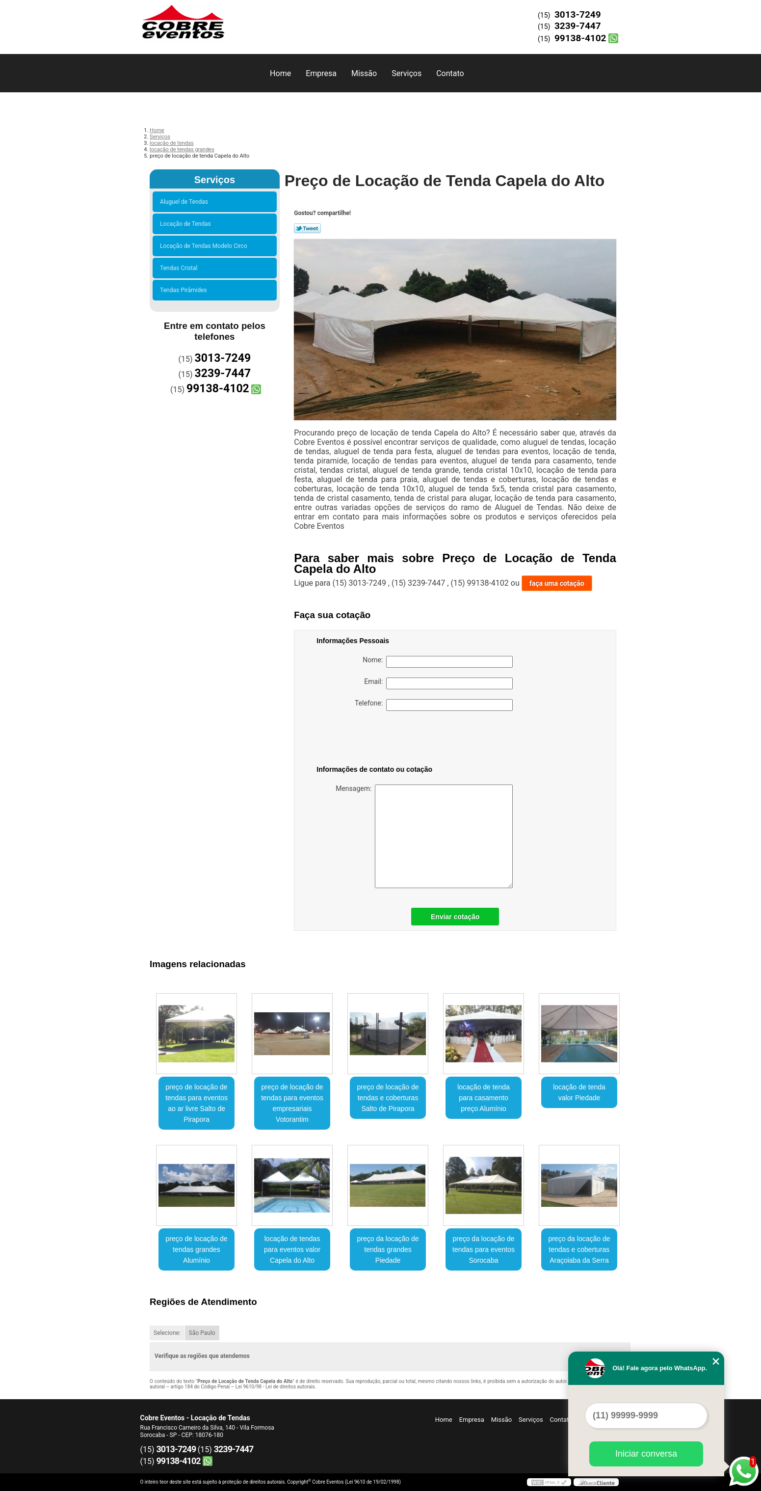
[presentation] (378, 740)
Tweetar (307, 228)
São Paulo (202, 1332)
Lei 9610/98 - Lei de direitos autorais (275, 1386)
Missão (364, 73)
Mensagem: (424, 836)
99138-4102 (580, 38)
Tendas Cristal (180, 268)
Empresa (321, 73)
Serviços (406, 73)
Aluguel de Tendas (185, 201)
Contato (450, 73)
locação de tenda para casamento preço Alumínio (483, 1097)
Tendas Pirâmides (185, 290)
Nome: (438, 662)
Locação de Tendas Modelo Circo (205, 246)
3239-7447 (577, 25)
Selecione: (167, 1332)
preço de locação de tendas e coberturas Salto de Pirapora (388, 1097)
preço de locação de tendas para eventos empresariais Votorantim (292, 1103)
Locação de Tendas (187, 223)
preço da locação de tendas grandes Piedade (388, 1249)
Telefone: (434, 705)
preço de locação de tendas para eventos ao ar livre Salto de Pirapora (196, 1103)
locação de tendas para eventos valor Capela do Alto (292, 1249)
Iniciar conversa (646, 1454)
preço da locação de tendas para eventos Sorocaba (483, 1249)
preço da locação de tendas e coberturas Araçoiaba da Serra (579, 1249)
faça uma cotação (556, 583)
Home (280, 73)
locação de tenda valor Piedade (579, 1092)
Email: (438, 683)
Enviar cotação (455, 917)
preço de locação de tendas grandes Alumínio (197, 1249)
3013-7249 (577, 14)
